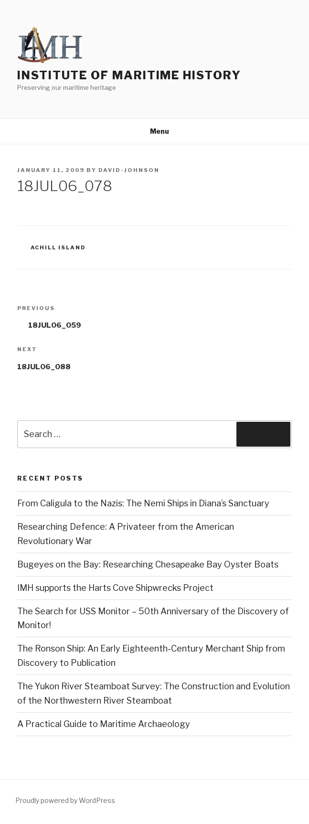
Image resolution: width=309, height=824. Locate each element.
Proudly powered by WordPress (65, 800)
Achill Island (58, 247)
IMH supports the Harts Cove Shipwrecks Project (115, 588)
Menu (154, 131)
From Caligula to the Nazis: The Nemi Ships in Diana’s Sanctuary (143, 503)
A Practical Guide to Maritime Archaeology (103, 724)
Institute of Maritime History (129, 75)
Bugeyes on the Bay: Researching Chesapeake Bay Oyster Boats (147, 564)
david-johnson (129, 170)
